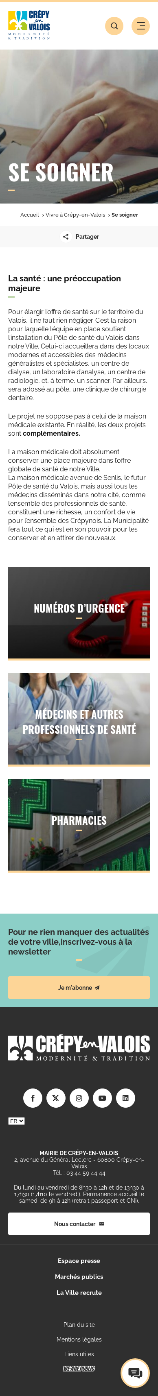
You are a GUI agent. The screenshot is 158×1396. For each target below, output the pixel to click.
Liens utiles (79, 1354)
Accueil (29, 215)
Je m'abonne (79, 987)
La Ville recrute (79, 1292)
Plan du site (79, 1324)
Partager (79, 236)
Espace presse (79, 1261)
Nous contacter (79, 1224)
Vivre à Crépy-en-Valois (75, 215)
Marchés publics (79, 1277)
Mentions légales (79, 1339)
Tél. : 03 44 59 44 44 (79, 1173)
